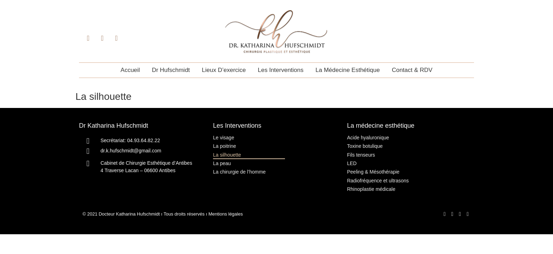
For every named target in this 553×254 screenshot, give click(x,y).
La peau (222, 163)
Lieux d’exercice (224, 70)
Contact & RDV (412, 70)
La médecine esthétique (348, 70)
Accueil (130, 70)
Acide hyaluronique (368, 137)
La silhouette (227, 155)
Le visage (223, 137)
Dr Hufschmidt (171, 70)
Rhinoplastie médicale (371, 189)
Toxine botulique (365, 146)
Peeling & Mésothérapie (373, 172)
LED (352, 163)
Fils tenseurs (361, 155)
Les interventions (280, 70)
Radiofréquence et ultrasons (378, 180)
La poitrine (224, 146)
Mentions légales (225, 214)
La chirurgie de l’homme (239, 172)
